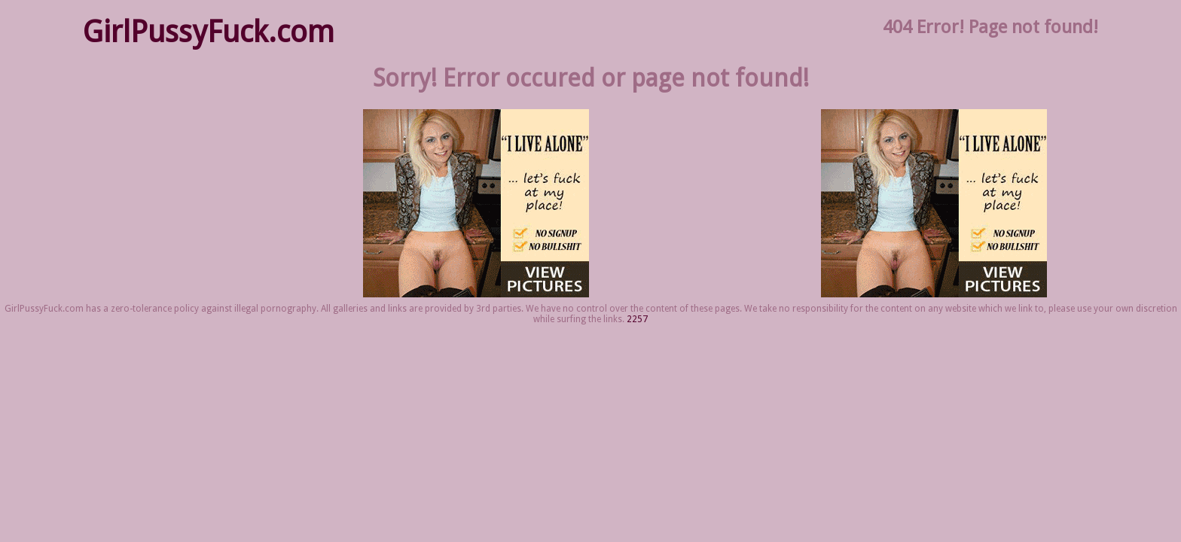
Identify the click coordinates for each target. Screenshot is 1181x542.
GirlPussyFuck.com (208, 32)
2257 (637, 319)
